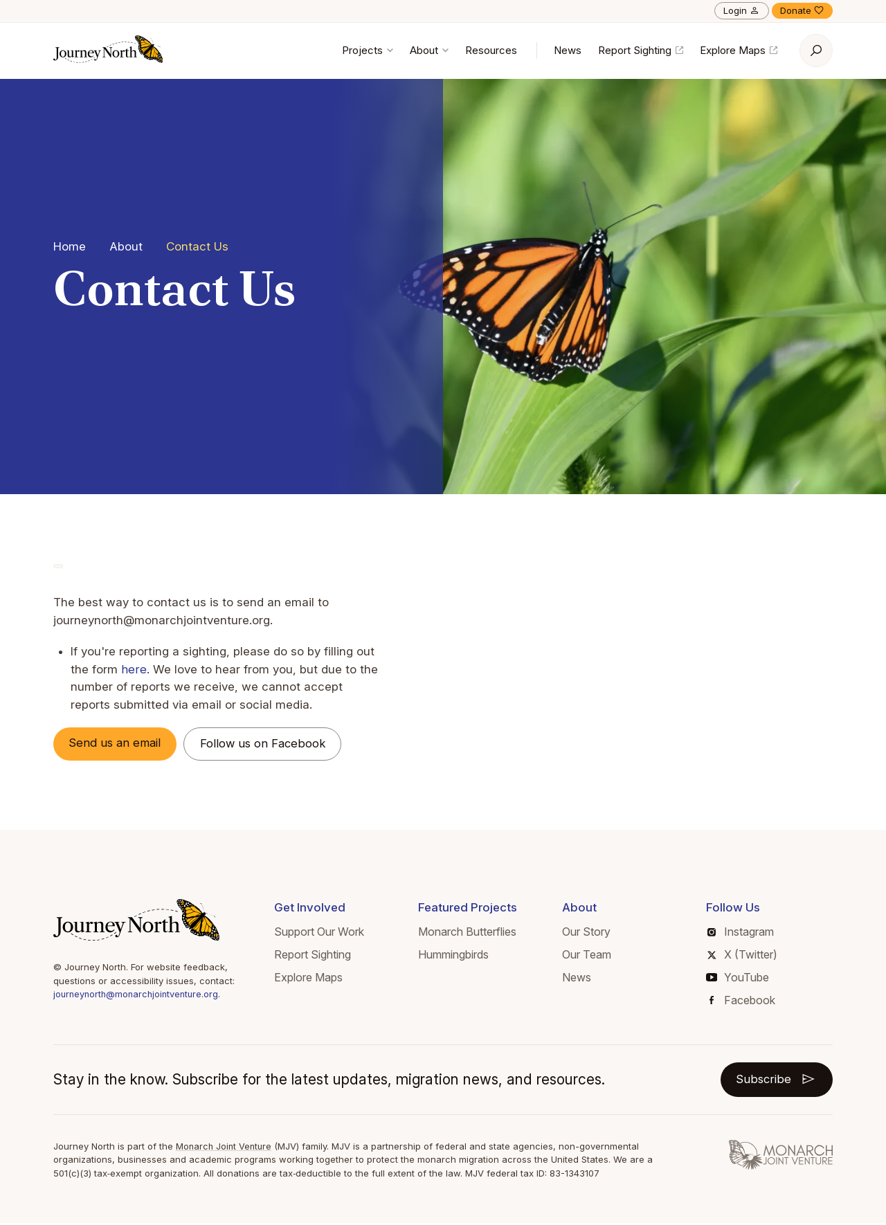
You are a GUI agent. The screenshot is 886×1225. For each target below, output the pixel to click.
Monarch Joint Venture (225, 1147)
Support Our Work (319, 933)
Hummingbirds (453, 955)
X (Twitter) (742, 955)
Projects (367, 50)
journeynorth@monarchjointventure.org (138, 995)
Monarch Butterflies (467, 933)
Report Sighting (640, 50)
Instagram (740, 933)
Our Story (586, 933)
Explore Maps (738, 50)
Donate (802, 10)
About (429, 50)
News (567, 50)
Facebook (742, 1001)
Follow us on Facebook (269, 744)
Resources (491, 50)
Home (69, 246)
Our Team (586, 955)
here (133, 669)
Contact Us (197, 246)
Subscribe (775, 1080)
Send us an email (117, 743)
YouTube (737, 978)
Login (741, 10)
